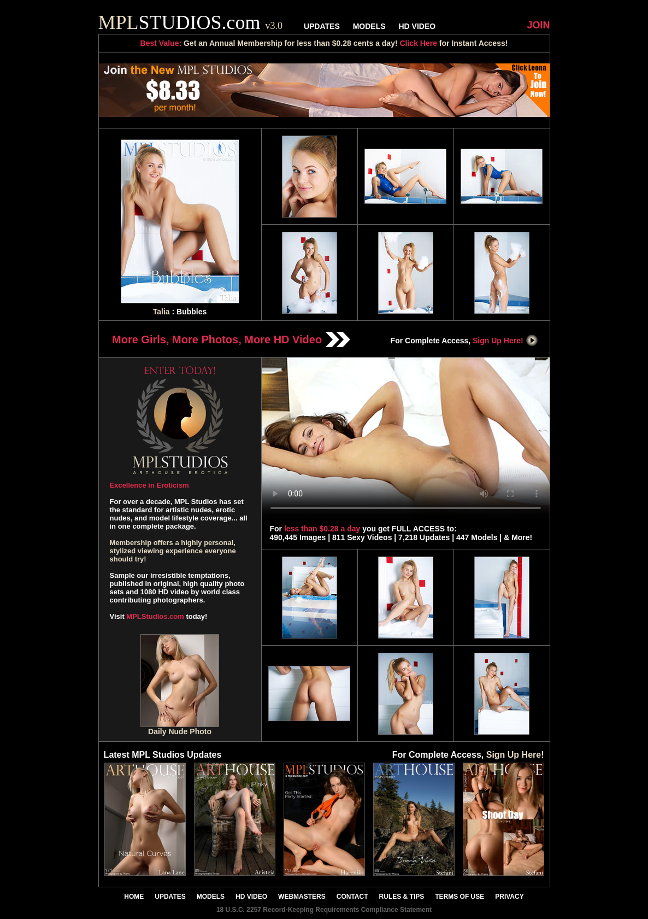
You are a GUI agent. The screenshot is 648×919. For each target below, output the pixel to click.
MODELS (369, 26)
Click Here (418, 43)
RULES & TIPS (402, 896)
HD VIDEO (416, 26)
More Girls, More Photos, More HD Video (231, 339)
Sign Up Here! (505, 340)
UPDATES (322, 26)
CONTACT (352, 896)
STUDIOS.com (190, 22)
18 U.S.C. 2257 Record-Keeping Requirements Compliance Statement (324, 910)
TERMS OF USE (459, 896)
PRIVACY (509, 896)
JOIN (538, 25)
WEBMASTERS (302, 896)
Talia (161, 311)
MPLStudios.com (155, 616)
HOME (134, 896)
